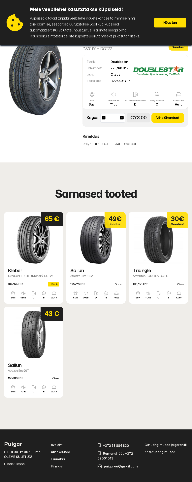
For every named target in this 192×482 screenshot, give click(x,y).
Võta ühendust (167, 117)
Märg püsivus (157, 101)
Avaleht (57, 445)
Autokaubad (60, 452)
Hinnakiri (58, 459)
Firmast (57, 466)
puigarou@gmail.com (118, 466)
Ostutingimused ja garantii (165, 445)
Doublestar (119, 62)
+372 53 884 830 (113, 445)
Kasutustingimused (159, 452)
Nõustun (170, 22)
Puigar (13, 444)
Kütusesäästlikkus (135, 101)
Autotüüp (178, 101)
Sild (92, 101)
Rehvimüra (113, 101)
